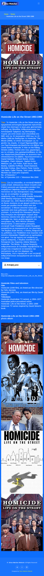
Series (13, 14)
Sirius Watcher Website (25, 571)
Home (6, 14)
